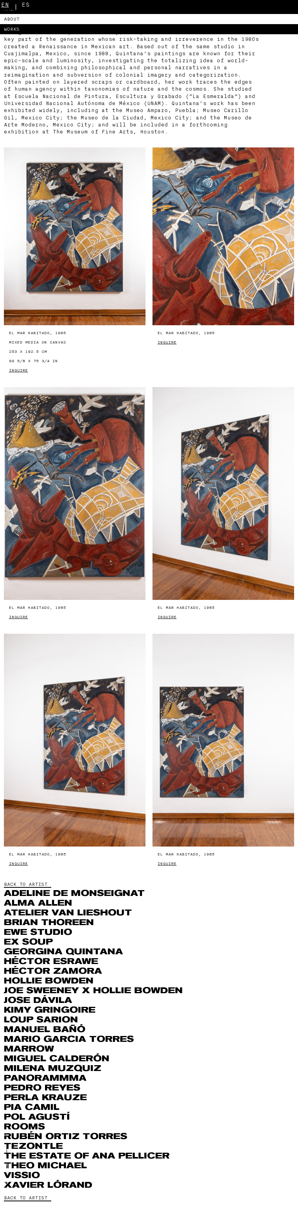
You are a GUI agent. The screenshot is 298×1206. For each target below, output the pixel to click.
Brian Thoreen (49, 922)
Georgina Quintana (63, 952)
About (11, 19)
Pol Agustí (37, 1117)
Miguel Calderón (56, 1058)
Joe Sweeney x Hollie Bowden (93, 990)
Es (25, 5)
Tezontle (33, 1146)
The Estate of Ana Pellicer (87, 1156)
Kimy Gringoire (49, 1010)
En (5, 5)
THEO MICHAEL (45, 1165)
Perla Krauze (45, 1097)
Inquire (18, 370)
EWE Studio (38, 932)
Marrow (29, 1049)
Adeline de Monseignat (74, 893)
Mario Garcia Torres (69, 1039)
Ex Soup (28, 942)
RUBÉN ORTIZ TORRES (65, 1136)
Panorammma (45, 1078)
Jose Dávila (38, 1000)
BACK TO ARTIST (25, 884)
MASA (10, 9)
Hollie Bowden (49, 981)
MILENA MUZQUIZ (52, 1068)
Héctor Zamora (53, 971)
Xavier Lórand (48, 1185)
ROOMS (24, 1127)
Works (11, 29)
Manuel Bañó (44, 1029)
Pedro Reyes (42, 1088)
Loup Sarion (41, 1020)
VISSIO (22, 1175)
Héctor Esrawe (51, 961)
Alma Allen (38, 903)
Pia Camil (31, 1107)
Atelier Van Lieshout (68, 913)
